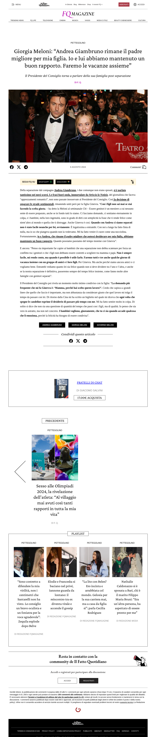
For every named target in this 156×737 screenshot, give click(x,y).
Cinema (63, 20)
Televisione (48, 20)
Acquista (89, 397)
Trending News (17, 20)
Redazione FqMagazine (30, 633)
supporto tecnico (126, 701)
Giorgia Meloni (79, 325)
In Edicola (68, 4)
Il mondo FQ (97, 4)
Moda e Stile (102, 20)
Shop (89, 4)
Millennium (82, 4)
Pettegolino (78, 43)
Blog (75, 4)
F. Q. (79, 82)
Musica (75, 20)
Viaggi (87, 20)
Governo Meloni (105, 325)
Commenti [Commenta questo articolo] (138, 167)
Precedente (54, 420)
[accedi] (139, 4)
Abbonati (124, 4)
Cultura (142, 20)
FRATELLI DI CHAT (89, 382)
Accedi (67, 679)
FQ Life (33, 20)
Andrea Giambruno (65, 190)
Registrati (88, 679)
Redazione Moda (128, 619)
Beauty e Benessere (123, 20)
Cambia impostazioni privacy (69, 730)
